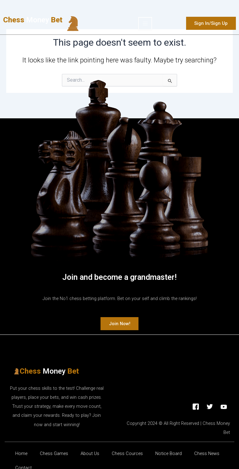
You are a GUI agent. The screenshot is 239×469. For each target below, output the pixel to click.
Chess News (206, 454)
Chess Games (54, 454)
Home (21, 454)
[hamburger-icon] (145, 23)
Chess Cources (127, 454)
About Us (90, 454)
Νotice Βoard (168, 454)
